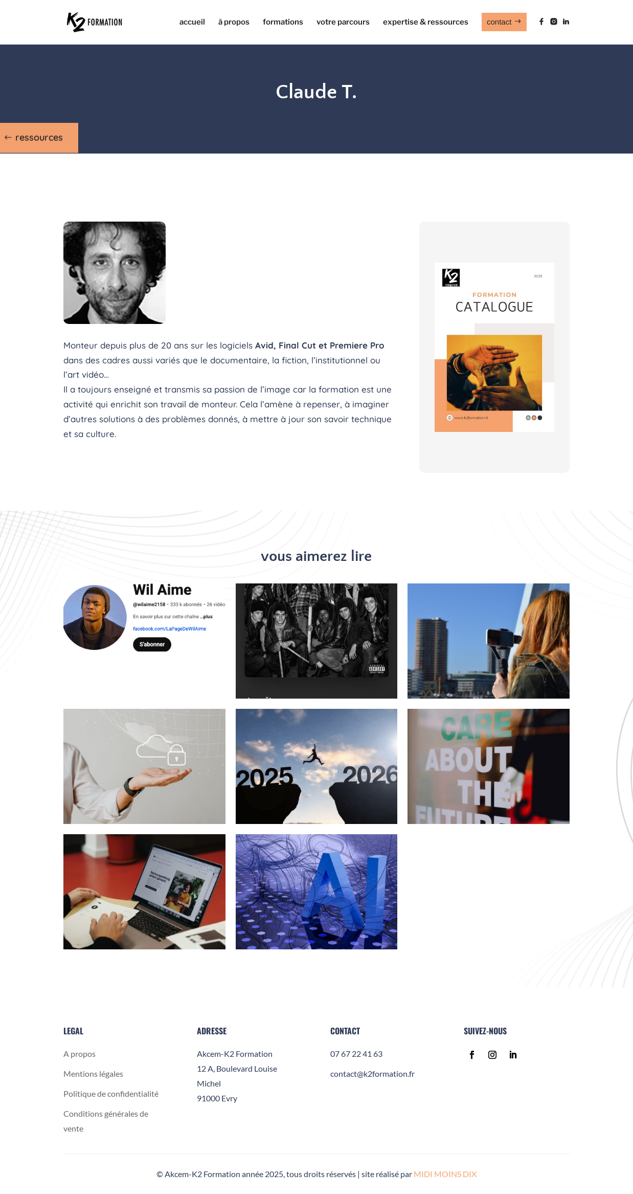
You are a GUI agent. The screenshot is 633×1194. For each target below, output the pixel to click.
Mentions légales (93, 1073)
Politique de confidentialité (111, 1093)
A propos (79, 1053)
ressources (39, 135)
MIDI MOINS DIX (445, 1174)
